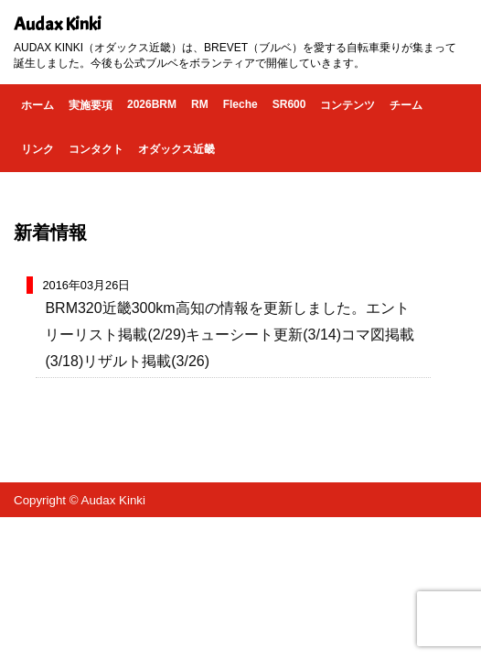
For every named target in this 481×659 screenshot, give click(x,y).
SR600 (289, 104)
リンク (37, 149)
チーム (406, 105)
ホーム (37, 105)
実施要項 (90, 105)
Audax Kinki (58, 24)
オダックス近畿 (176, 149)
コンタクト (96, 149)
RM (199, 104)
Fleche (240, 104)
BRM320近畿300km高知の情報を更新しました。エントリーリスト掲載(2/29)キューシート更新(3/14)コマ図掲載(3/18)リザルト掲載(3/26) (229, 334)
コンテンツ (347, 105)
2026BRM (151, 104)
